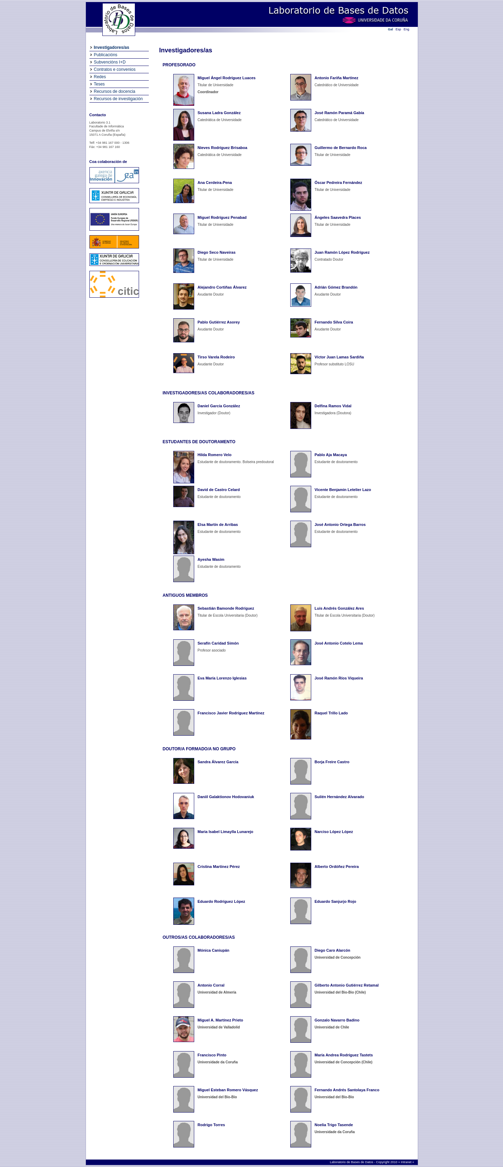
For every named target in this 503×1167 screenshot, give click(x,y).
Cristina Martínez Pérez (219, 866)
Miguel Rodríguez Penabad (222, 217)
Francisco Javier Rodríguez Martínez (231, 713)
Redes (100, 76)
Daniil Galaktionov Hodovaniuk (226, 797)
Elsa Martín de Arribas (218, 524)
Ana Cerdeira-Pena (215, 182)
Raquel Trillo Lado (331, 713)
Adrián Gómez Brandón (336, 287)
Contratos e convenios (115, 69)
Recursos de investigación (118, 98)
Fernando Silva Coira (334, 322)
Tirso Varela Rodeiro (216, 357)
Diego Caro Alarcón (332, 950)
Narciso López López (334, 832)
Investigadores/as (111, 47)
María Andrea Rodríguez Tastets (344, 1055)
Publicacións (105, 54)
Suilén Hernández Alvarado (339, 797)
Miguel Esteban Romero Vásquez (228, 1090)
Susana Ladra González (219, 113)
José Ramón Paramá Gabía (339, 113)
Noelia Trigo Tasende (334, 1125)
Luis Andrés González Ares (339, 608)
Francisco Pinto (212, 1055)
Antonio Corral (211, 985)
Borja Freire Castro (332, 762)
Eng (406, 29)
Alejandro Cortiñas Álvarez (222, 287)
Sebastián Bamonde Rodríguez (226, 608)
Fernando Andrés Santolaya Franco (347, 1090)
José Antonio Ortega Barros (340, 524)
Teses (99, 84)
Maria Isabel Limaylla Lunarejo (226, 832)
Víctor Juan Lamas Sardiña (339, 357)
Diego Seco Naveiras (217, 252)
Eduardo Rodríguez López (221, 901)
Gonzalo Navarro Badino (337, 1020)
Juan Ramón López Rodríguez (342, 252)
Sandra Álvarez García (218, 762)
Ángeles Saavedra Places (338, 217)
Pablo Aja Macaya (331, 455)
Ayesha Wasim (211, 559)
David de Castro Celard (219, 490)
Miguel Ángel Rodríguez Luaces (227, 78)
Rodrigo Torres (211, 1125)
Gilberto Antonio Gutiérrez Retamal (347, 985)
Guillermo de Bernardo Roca (341, 148)
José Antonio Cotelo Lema (339, 643)
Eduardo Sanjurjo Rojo (335, 901)
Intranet (406, 1162)
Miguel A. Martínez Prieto (220, 1020)
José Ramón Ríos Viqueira (339, 678)
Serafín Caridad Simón (218, 643)
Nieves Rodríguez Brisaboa (222, 148)
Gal (390, 29)
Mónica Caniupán (213, 950)
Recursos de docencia (115, 91)
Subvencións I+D (110, 62)
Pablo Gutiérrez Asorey (219, 322)
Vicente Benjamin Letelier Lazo (343, 490)
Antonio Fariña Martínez (336, 78)
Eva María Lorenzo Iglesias (222, 678)
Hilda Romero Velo (215, 455)
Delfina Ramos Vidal (333, 406)
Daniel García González (219, 406)
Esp (398, 29)
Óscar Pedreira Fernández (338, 182)
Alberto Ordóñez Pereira (337, 866)
